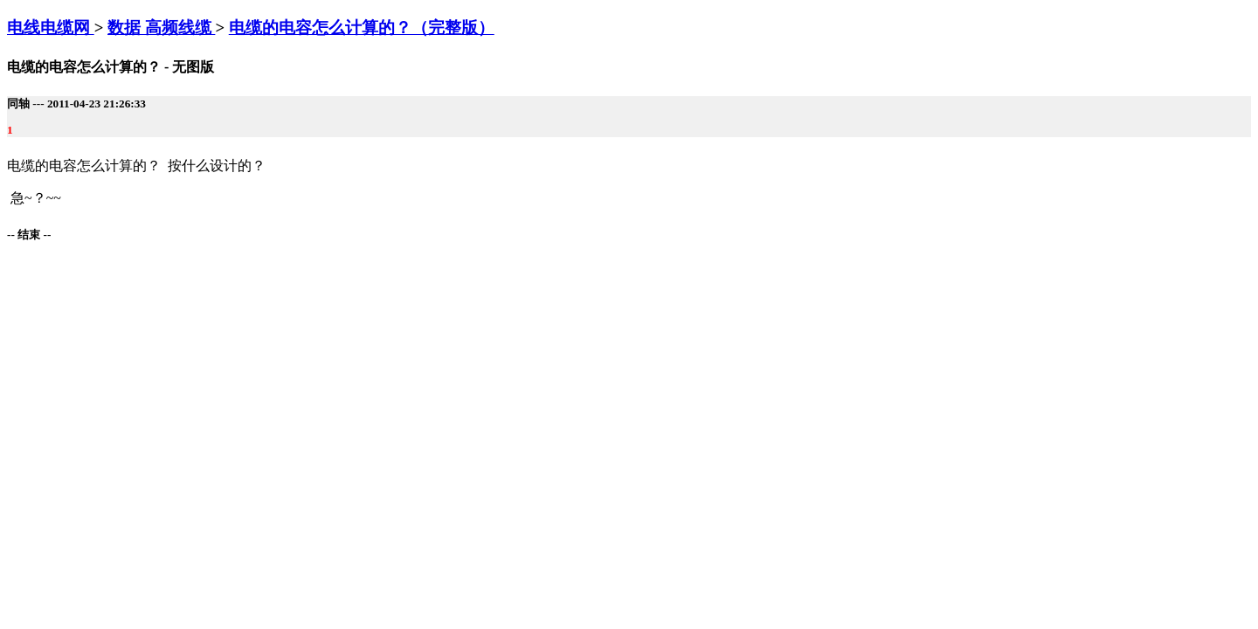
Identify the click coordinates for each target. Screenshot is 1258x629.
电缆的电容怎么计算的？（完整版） (361, 27)
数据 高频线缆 (161, 27)
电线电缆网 (50, 27)
